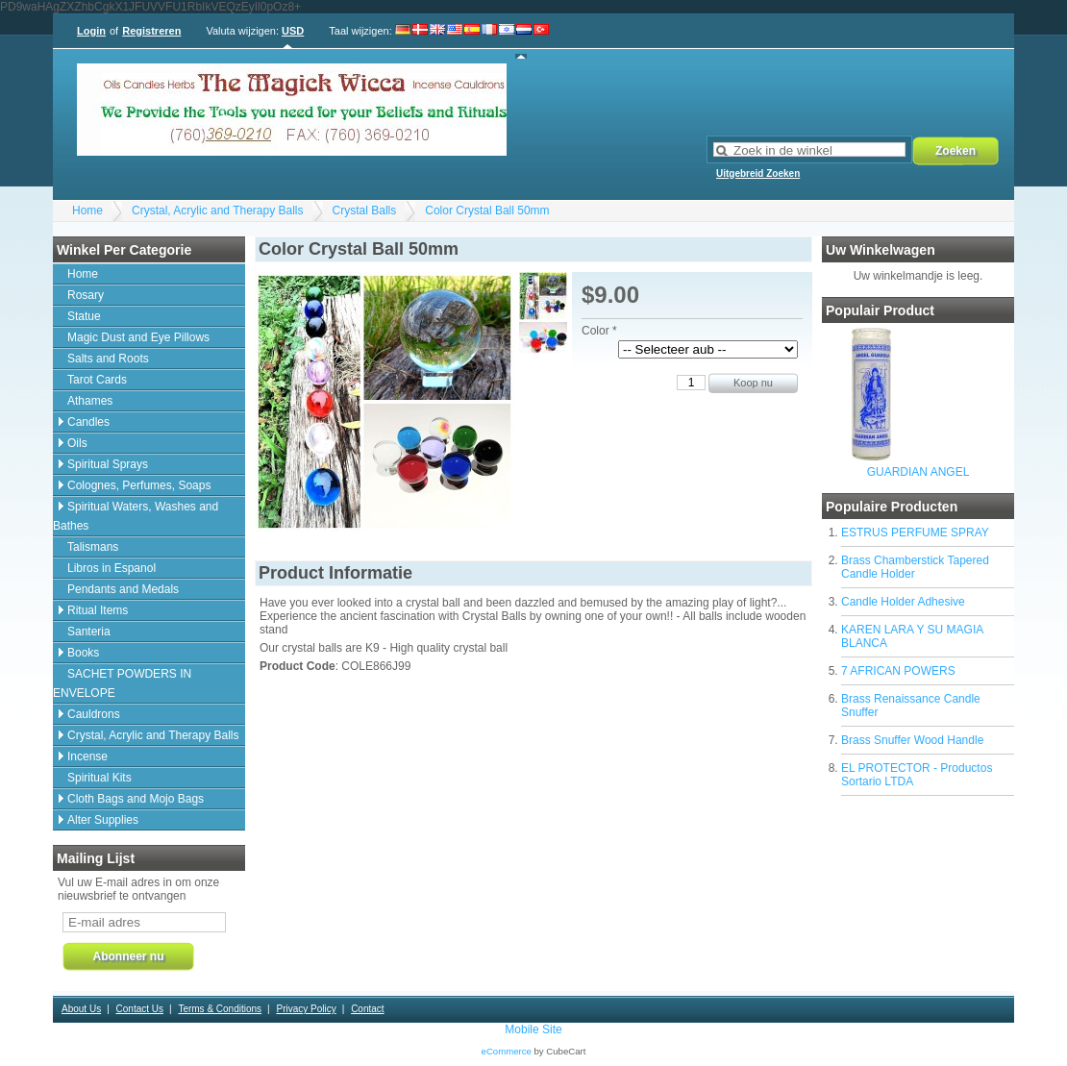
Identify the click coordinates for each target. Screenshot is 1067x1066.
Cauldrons (93, 714)
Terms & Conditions (219, 1009)
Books (83, 652)
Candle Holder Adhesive (903, 601)
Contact (367, 1009)
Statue (84, 316)
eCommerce (507, 1051)
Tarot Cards (97, 379)
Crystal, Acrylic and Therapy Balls (218, 210)
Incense (87, 756)
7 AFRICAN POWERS (898, 671)
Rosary (85, 295)
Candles (88, 422)
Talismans (92, 547)
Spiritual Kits (99, 777)
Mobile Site (533, 1029)
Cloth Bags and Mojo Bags (135, 799)
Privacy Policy (305, 1009)
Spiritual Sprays (107, 464)
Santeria (89, 631)
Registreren (151, 31)
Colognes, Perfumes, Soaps (139, 485)
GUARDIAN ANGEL (918, 472)
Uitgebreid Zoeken (758, 173)
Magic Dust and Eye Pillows (138, 337)
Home (87, 210)
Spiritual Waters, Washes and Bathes (135, 516)
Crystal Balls (365, 210)
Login (91, 31)
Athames (89, 401)
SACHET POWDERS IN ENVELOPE (122, 683)
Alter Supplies (102, 820)
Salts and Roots (108, 358)
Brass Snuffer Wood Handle (912, 740)
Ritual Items (97, 610)
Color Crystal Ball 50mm (487, 210)
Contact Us (139, 1009)
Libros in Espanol (111, 568)
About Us (81, 1009)
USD (293, 31)
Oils (77, 443)
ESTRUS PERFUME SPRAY (915, 532)
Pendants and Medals (123, 589)
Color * (599, 330)
